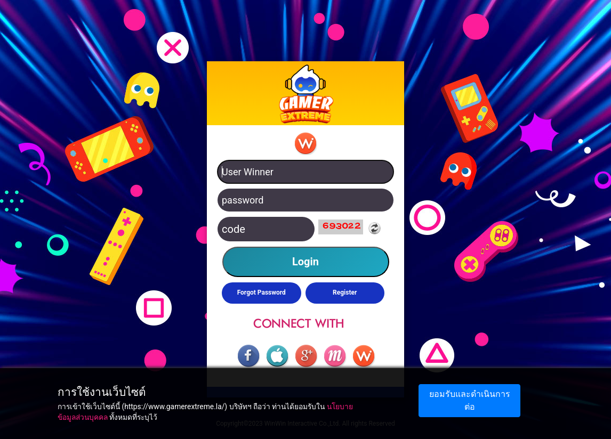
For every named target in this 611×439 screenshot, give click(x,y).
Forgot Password (261, 292)
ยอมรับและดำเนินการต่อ (469, 400)
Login (305, 261)
